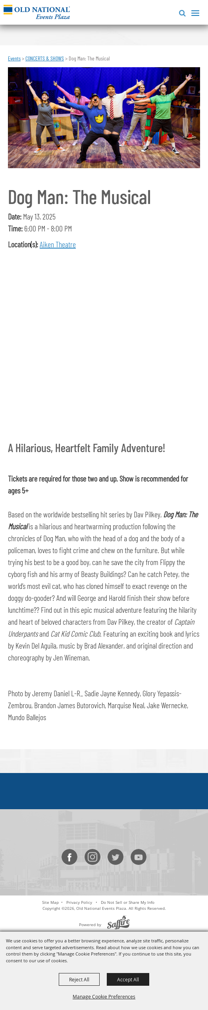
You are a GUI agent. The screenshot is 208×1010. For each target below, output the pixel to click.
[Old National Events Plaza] (37, 11)
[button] (181, 12)
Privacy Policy (79, 902)
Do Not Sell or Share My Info (127, 902)
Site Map (50, 902)
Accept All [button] (128, 979)
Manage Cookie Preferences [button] (104, 996)
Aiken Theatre (58, 244)
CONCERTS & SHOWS (44, 58)
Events (14, 58)
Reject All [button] (79, 979)
